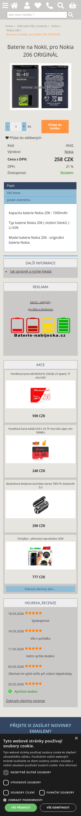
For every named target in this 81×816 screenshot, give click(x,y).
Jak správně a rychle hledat (31, 271)
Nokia (69, 152)
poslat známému (18, 200)
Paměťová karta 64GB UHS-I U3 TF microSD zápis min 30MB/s (40, 430)
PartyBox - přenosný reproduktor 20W (40, 538)
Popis (11, 185)
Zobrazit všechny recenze (25, 701)
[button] (40, 800)
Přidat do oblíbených (23, 138)
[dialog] (40, 775)
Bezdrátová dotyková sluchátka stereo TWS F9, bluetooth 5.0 (40, 485)
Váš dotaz (14, 193)
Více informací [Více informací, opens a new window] (68, 765)
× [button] (76, 738)
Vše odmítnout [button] (58, 807)
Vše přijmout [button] (20, 807)
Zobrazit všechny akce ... (40, 589)
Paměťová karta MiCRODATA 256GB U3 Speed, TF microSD (40, 375)
